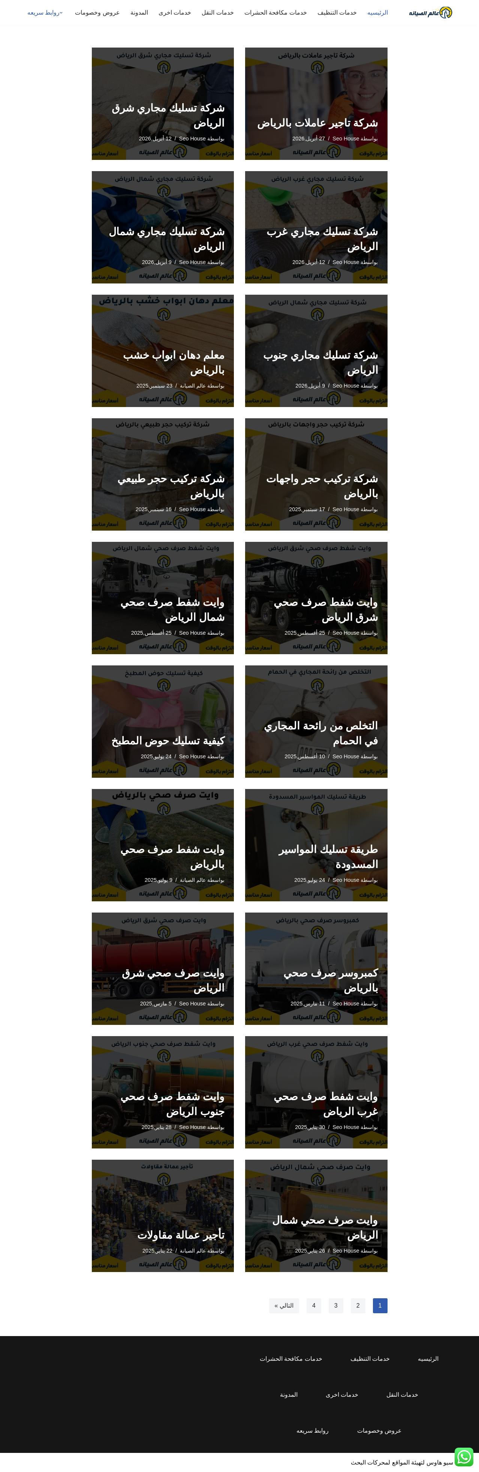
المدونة (139, 12)
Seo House (345, 139)
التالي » (284, 1305)
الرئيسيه (377, 12)
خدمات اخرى (175, 12)
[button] (61, 12)
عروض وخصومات (97, 12)
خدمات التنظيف (337, 12)
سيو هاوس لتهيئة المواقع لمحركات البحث (402, 1462)
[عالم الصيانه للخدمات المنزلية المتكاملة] (430, 12)
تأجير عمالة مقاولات (181, 1235)
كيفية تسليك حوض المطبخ (168, 741)
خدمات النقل (218, 12)
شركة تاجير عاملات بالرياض (317, 123)
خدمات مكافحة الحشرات (275, 12)
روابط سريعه (312, 1430)
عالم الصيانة (193, 386)
